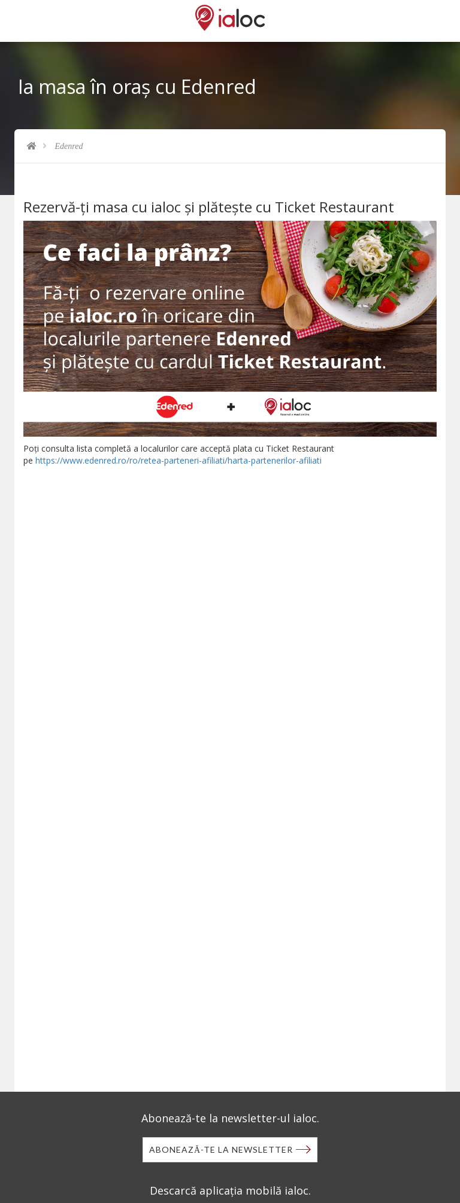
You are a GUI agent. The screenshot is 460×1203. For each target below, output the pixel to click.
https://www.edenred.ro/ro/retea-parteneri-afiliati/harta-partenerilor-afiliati (178, 460)
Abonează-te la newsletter (221, 1149)
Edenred (69, 146)
